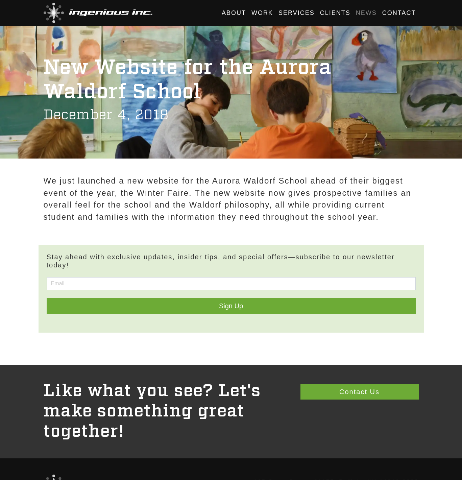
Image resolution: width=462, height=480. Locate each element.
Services (296, 12)
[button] (98, 13)
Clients (335, 12)
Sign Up (231, 306)
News (366, 12)
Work (262, 12)
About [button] (234, 12)
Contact (399, 12)
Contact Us (359, 391)
